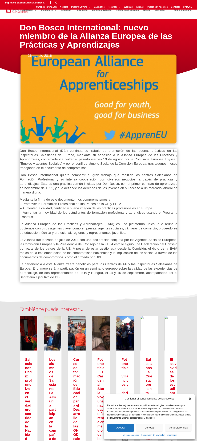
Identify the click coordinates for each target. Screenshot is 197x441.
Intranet (139, 7)
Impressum (172, 435)
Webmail (128, 7)
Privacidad (26, 435)
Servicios (160, 10)
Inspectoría (47, 10)
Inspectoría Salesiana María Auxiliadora (25, 3)
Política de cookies (130, 435)
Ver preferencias (178, 427)
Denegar (149, 427)
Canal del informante (46, 7)
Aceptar (120, 427)
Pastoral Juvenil (79, 7)
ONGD (146, 10)
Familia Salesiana (182, 10)
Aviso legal (40, 435)
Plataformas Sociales (127, 10)
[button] (190, 398)
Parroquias (81, 10)
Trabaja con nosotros (157, 7)
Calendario (99, 7)
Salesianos (27, 10)
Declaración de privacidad (153, 435)
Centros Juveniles (101, 10)
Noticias (64, 7)
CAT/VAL (187, 7)
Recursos (113, 7)
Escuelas (66, 10)
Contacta (175, 7)
